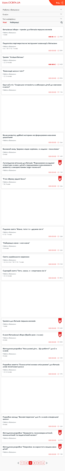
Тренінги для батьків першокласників (19, 321)
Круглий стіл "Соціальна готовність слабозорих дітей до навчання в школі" (32, 86)
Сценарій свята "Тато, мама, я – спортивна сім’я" (24, 271)
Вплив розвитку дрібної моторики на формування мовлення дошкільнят (29, 136)
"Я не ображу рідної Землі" (14, 179)
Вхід (59, 3)
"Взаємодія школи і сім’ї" (13, 71)
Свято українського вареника (16, 257)
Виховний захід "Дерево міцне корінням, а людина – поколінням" (31, 149)
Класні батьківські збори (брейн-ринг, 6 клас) (23, 335)
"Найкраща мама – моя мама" (16, 243)
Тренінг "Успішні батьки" (13, 57)
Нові (5, 22)
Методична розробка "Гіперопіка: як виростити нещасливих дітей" (29, 448)
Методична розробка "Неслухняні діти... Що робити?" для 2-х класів (30, 350)
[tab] (32, 9)
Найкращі (14, 22)
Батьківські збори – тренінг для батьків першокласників (27, 29)
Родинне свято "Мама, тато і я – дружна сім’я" (23, 229)
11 (13, 48)
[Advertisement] (32, 113)
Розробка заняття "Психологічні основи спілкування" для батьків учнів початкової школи (31, 365)
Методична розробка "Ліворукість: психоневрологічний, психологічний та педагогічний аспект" (28, 434)
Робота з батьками (9, 32)
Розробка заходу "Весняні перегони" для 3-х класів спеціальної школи (30, 418)
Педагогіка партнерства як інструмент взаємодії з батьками (30, 43)
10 (11, 48)
